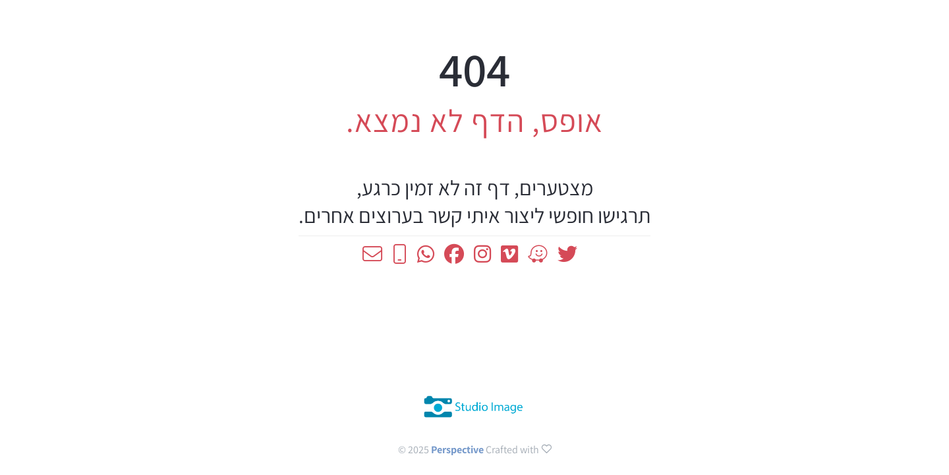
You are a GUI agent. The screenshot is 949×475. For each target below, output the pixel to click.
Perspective (458, 450)
